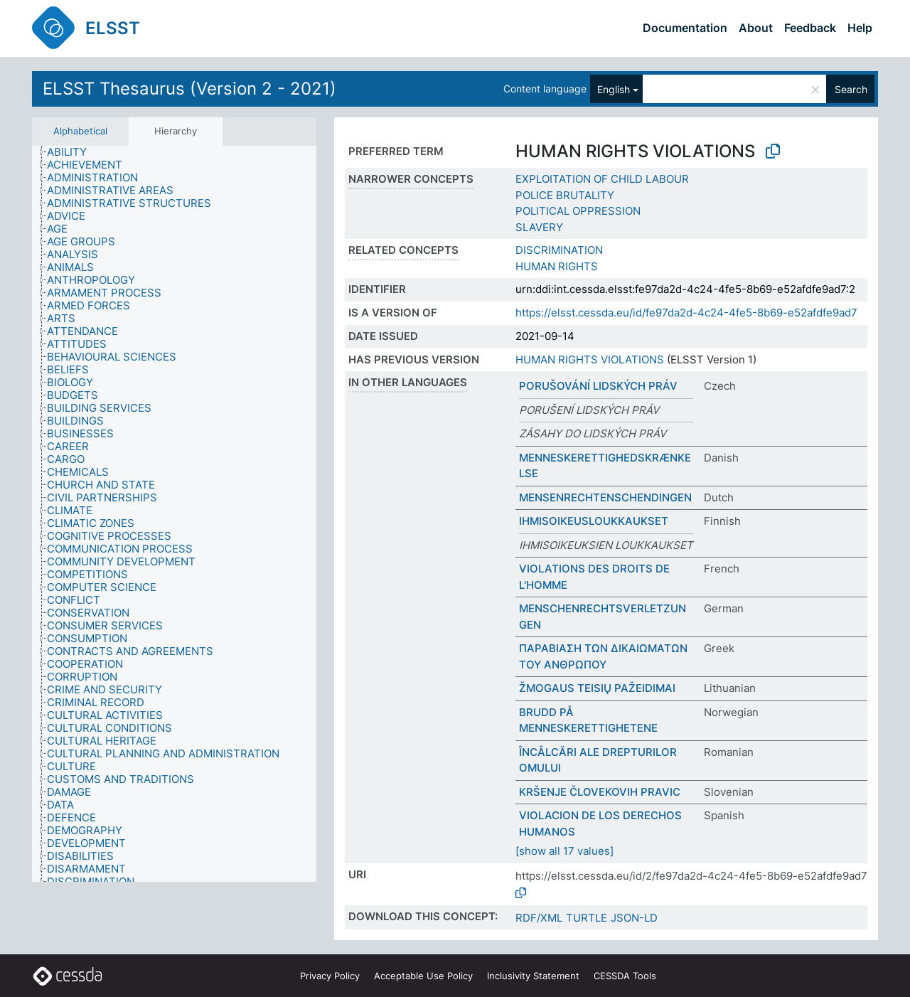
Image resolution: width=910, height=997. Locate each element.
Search (851, 89)
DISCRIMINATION (559, 250)
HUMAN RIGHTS (556, 266)
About (756, 28)
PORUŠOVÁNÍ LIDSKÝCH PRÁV (598, 386)
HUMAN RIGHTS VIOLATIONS (589, 359)
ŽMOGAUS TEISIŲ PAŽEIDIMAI (597, 688)
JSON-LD (634, 917)
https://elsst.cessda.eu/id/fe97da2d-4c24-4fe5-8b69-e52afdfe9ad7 (686, 312)
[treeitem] (73, 152)
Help (859, 28)
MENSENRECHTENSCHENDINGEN (605, 497)
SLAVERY (539, 227)
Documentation (685, 28)
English (613, 89)
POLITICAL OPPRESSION (578, 211)
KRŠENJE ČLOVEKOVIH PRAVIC (599, 792)
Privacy (330, 975)
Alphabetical (80, 131)
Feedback (810, 28)
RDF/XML (538, 917)
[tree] (174, 514)
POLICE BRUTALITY (564, 195)
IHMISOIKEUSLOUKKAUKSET (593, 521)
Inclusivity (533, 975)
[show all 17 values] (564, 851)
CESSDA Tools (625, 975)
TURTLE (586, 917)
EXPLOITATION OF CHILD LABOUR (602, 179)
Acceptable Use (423, 975)
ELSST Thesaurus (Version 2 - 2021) (189, 88)
